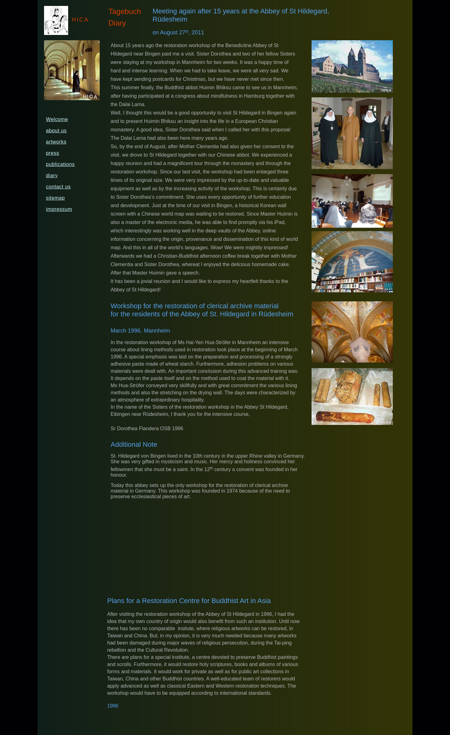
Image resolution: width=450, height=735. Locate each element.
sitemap (55, 198)
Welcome (57, 119)
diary (52, 175)
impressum (59, 209)
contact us (58, 186)
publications (60, 164)
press (52, 153)
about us (56, 130)
